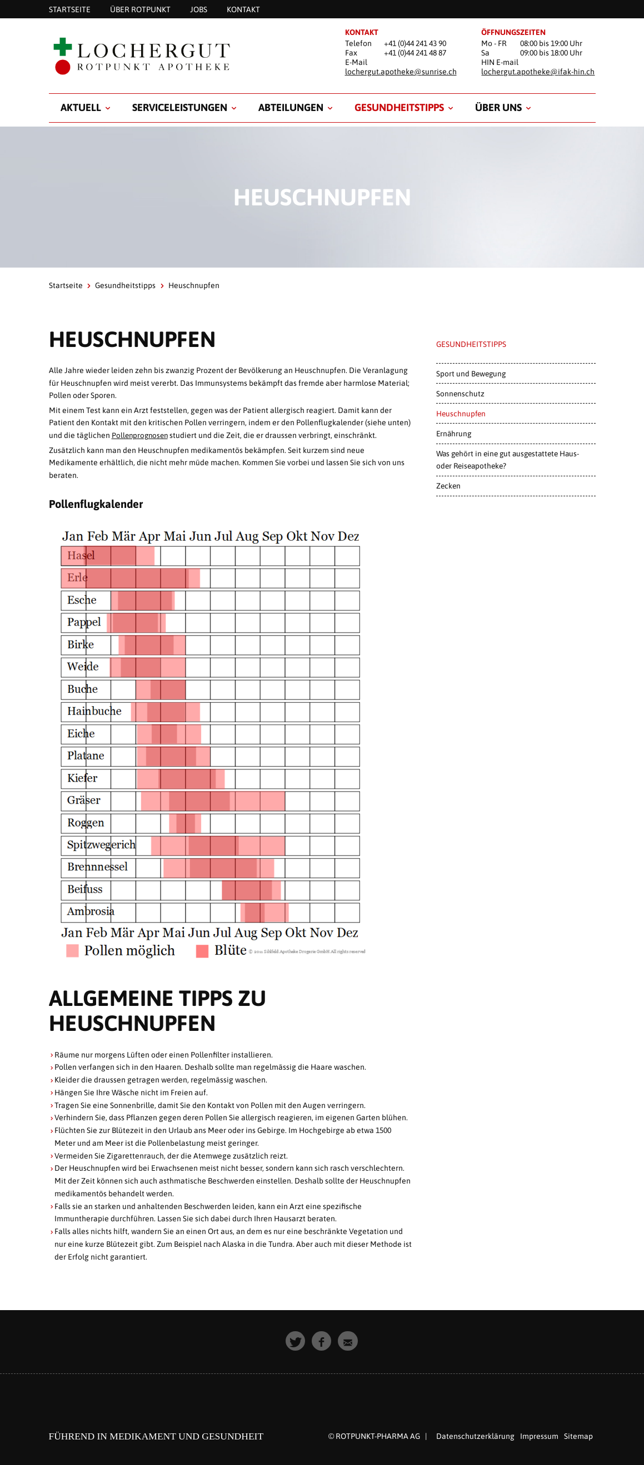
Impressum (539, 1436)
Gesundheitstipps (399, 107)
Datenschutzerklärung (475, 1436)
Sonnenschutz (460, 393)
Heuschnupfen (461, 413)
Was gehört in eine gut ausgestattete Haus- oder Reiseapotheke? (507, 459)
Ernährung (453, 433)
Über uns (498, 107)
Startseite (66, 285)
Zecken (448, 485)
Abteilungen (290, 107)
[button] (296, 1341)
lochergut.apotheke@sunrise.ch (401, 71)
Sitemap (578, 1436)
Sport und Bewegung (471, 373)
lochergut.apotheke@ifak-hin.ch (538, 71)
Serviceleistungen (179, 107)
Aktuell (81, 107)
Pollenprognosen (141, 435)
